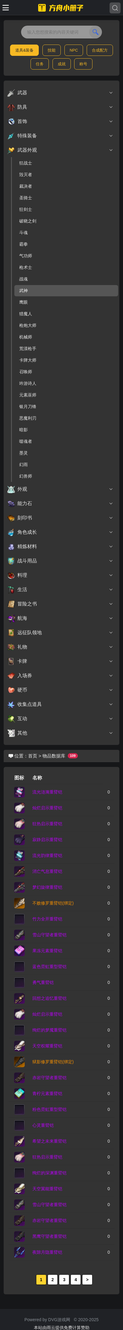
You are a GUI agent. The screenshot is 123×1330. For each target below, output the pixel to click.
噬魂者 (25, 441)
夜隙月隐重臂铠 (47, 1252)
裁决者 (25, 186)
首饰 (60, 121)
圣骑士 (25, 197)
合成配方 (100, 50)
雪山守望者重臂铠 (49, 934)
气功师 (25, 255)
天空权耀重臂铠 (47, 1045)
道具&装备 (24, 50)
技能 (52, 50)
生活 (60, 589)
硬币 (60, 690)
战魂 (23, 278)
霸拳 (23, 244)
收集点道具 (60, 704)
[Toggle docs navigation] (5, 8)
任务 (40, 64)
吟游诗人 (27, 383)
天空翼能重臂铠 (47, 1188)
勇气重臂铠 (43, 982)
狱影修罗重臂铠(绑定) (53, 1061)
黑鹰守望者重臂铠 (49, 1236)
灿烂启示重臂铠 (47, 807)
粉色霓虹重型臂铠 (49, 1109)
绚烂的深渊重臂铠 (49, 1172)
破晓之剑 (27, 221)
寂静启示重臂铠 (47, 839)
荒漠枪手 (27, 348)
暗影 (23, 429)
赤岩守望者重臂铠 (49, 1077)
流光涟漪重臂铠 (47, 792)
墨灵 (23, 452)
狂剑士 (25, 209)
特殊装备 (60, 135)
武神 (23, 290)
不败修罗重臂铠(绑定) (53, 903)
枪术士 (25, 267)
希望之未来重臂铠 (49, 1141)
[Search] (115, 7)
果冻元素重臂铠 (47, 950)
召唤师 (25, 371)
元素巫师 (27, 394)
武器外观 (60, 150)
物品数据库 (53, 755)
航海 (60, 618)
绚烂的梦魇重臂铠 (49, 1030)
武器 (60, 92)
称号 (83, 64)
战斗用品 (60, 561)
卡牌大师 (27, 360)
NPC (74, 50)
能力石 (60, 503)
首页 (32, 755)
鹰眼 (23, 302)
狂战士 (25, 163)
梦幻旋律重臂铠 (47, 887)
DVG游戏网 (59, 1319)
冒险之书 (60, 604)
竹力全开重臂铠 (47, 918)
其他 (60, 733)
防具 (60, 107)
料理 (60, 575)
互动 (60, 718)
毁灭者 (25, 174)
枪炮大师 (27, 325)
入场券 (60, 675)
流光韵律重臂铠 (47, 855)
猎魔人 (25, 313)
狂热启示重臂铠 (47, 823)
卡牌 (60, 661)
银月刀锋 (27, 406)
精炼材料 (60, 546)
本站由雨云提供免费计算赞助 (61, 1327)
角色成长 (60, 532)
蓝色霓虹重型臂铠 (49, 966)
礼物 (60, 647)
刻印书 (60, 517)
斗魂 (23, 232)
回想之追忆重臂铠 (49, 998)
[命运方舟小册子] (61, 8)
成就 (62, 64)
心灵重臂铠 (43, 1125)
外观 (60, 489)
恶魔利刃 (27, 418)
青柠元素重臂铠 (47, 1093)
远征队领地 (60, 632)
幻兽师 (25, 476)
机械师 (25, 336)
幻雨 (23, 464)
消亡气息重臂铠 (47, 871)
